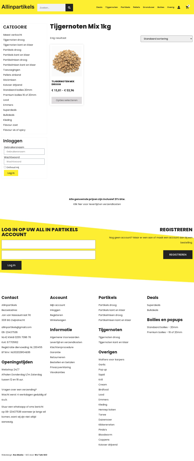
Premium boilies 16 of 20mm (19, 95)
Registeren (56, 315)
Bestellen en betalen (62, 362)
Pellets (136, 7)
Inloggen (55, 310)
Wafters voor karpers (111, 359)
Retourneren (57, 357)
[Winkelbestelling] (166, 39)
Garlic (102, 364)
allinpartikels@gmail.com (17, 327)
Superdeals (10, 110)
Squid (102, 374)
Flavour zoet (10, 125)
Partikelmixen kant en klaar (19, 65)
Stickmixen (9, 80)
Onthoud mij (11, 167)
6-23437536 (10, 332)
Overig (170, 7)
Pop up (103, 369)
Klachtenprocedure (62, 347)
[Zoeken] (69, 7)
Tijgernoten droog (14, 40)
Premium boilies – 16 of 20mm (164, 332)
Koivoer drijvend (12, 85)
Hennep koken (107, 409)
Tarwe (102, 414)
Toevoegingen (11, 70)
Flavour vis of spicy (14, 130)
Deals (99, 7)
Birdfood (104, 389)
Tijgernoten (111, 7)
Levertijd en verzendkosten (66, 342)
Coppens (104, 439)
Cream (103, 384)
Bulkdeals (8, 115)
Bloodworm (105, 434)
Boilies (160, 7)
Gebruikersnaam (14, 147)
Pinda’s (103, 429)
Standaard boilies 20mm (17, 90)
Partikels (125, 7)
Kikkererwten (106, 424)
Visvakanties (57, 372)
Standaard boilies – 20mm (162, 327)
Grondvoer (148, 7)
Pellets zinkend (12, 75)
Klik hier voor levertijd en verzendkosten (97, 204)
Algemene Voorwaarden (64, 337)
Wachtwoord (12, 157)
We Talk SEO (41, 455)
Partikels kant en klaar (16, 55)
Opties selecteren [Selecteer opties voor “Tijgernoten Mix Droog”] (66, 100)
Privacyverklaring (60, 367)
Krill (101, 379)
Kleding (7, 120)
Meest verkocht (12, 35)
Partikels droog (12, 50)
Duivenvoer (105, 419)
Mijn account (57, 305)
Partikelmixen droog (15, 60)
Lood (6, 100)
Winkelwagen (58, 320)
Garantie (55, 352)
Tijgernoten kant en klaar (18, 45)
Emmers (8, 105)
